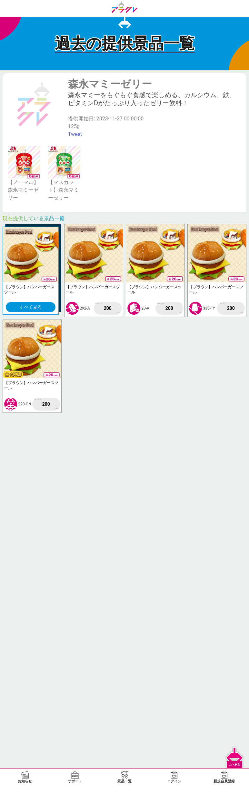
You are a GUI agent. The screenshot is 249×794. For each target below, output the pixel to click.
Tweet (75, 134)
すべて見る (30, 307)
